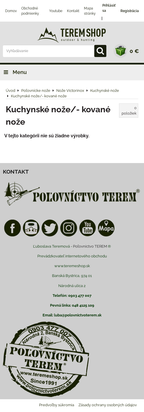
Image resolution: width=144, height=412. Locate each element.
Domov (11, 11)
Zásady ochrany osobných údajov (107, 405)
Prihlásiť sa (109, 8)
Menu (13, 72)
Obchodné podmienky (30, 11)
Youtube (55, 11)
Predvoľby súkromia (56, 405)
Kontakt (73, 11)
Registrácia (129, 11)
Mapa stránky (90, 11)
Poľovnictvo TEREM (90, 246)
